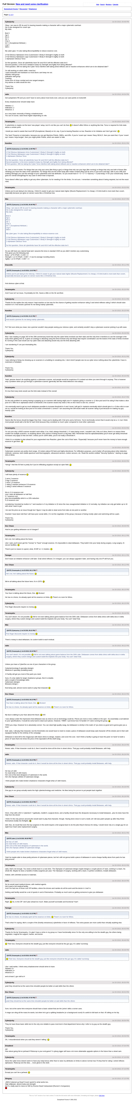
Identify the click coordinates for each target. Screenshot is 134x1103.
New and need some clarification (32, 4)
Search (102, 4)
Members (109, 4)
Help (97, 4)
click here (101, 1095)
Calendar (115, 4)
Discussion (23, 9)
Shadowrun (33, 9)
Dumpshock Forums (11, 9)
